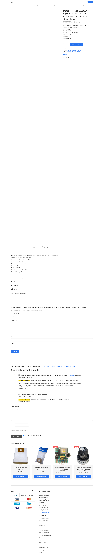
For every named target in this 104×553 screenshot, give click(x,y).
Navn (13, 337)
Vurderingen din (15, 313)
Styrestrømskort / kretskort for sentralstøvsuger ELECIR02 (62, 469)
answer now (78, 375)
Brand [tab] (23, 247)
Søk (74, 2)
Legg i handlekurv (77, 44)
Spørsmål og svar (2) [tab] (43, 247)
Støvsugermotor (77, 51)
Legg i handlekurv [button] (20, 476)
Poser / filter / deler (18, 5)
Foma (73, 51)
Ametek (65, 54)
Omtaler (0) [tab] (32, 247)
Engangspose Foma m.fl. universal (20, 468)
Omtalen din (14, 320)
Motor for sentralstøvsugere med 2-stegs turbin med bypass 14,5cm (83, 469)
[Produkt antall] (66, 44)
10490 (68, 51)
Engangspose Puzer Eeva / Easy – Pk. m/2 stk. (41, 468)
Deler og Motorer (27, 5)
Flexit (70, 51)
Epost (13, 430)
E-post (13, 343)
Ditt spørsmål (15, 406)
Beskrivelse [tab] (16, 247)
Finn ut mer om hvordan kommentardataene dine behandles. (59, 366)
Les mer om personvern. (44, 512)
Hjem (12, 5)
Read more (72, 375)
